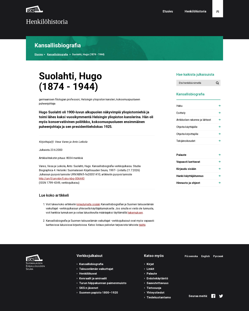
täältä (142, 225)
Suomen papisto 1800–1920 (98, 292)
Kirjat (150, 264)
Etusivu (168, 11)
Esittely (181, 113)
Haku (179, 105)
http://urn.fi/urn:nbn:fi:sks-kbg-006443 (62, 178)
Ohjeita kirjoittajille (187, 134)
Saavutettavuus (157, 283)
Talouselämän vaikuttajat (96, 269)
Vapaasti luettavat (188, 161)
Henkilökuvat (88, 273)
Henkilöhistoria (195, 11)
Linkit (150, 269)
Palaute (181, 155)
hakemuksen (135, 212)
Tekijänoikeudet (185, 141)
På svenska (191, 256)
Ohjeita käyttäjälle (186, 127)
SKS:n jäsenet (88, 288)
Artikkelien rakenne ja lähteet (193, 119)
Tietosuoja (154, 288)
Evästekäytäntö (157, 278)
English (205, 256)
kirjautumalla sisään (88, 204)
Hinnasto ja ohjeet (188, 183)
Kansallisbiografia (57, 54)
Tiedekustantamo (159, 297)
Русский (218, 256)
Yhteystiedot (155, 292)
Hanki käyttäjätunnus (190, 176)
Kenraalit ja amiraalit (93, 278)
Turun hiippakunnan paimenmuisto (102, 283)
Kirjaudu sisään (186, 169)
